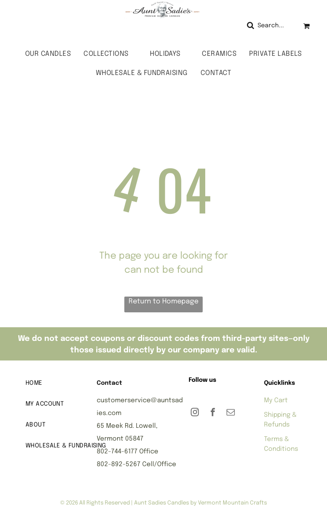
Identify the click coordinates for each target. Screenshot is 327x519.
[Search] (268, 25)
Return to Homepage (163, 301)
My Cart (276, 400)
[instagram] (195, 413)
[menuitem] (48, 53)
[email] (230, 413)
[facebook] (213, 413)
